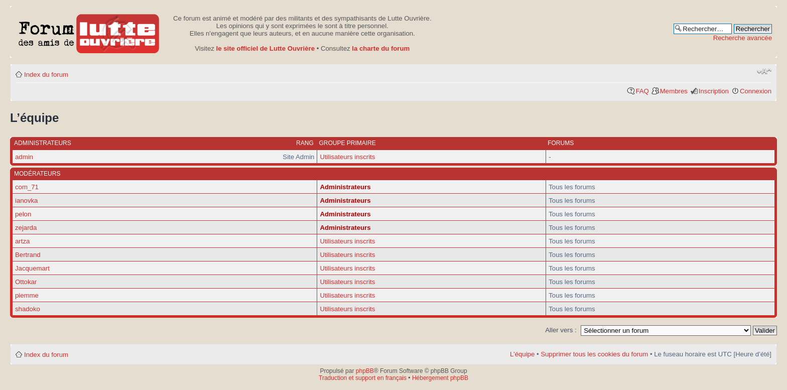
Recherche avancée (742, 38)
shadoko (27, 309)
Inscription (714, 91)
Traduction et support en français (363, 377)
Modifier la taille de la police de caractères (764, 71)
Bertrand (28, 254)
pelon (23, 214)
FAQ (641, 91)
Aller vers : (560, 330)
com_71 (27, 187)
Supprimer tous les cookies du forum (594, 354)
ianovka (26, 200)
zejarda (26, 227)
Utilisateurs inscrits (347, 157)
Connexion (755, 91)
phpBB (365, 370)
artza (22, 241)
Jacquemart (32, 268)
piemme (27, 295)
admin (24, 157)
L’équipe (522, 354)
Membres (674, 91)
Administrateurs (345, 187)
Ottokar (26, 282)
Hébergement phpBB (440, 377)
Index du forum (46, 74)
